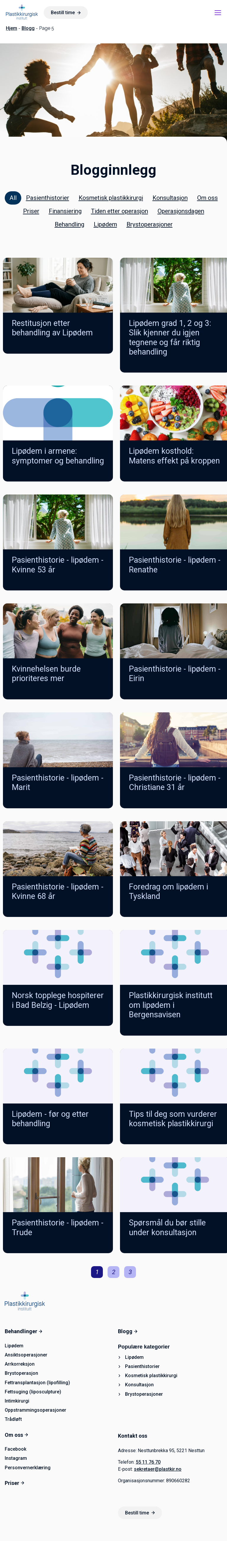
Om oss (207, 197)
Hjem (11, 28)
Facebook (15, 1449)
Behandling (69, 224)
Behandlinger (23, 1331)
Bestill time (66, 12)
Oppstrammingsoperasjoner (35, 1410)
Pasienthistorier (47, 197)
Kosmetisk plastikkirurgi (111, 197)
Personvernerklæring (28, 1467)
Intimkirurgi (17, 1401)
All (13, 197)
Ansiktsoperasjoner (26, 1355)
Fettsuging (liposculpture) (33, 1392)
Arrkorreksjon (20, 1364)
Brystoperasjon (21, 1373)
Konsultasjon (170, 197)
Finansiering (65, 211)
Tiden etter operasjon (119, 211)
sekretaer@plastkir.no (157, 1469)
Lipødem (105, 224)
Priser (31, 211)
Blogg (28, 28)
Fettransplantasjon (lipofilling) (37, 1382)
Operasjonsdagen (181, 211)
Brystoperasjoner (150, 224)
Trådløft (13, 1419)
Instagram (16, 1458)
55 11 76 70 (148, 1462)
